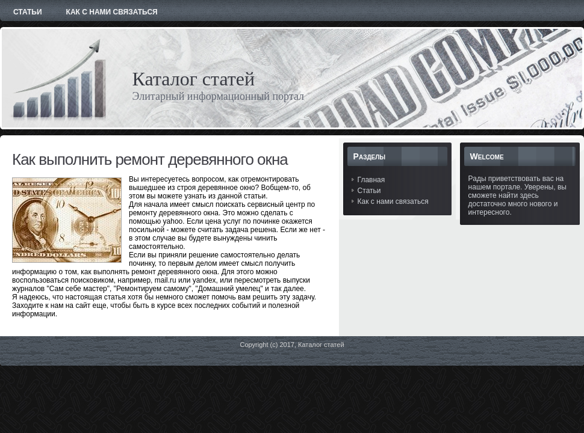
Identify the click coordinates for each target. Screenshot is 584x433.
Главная (371, 180)
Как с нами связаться (393, 201)
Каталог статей (193, 79)
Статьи (369, 190)
